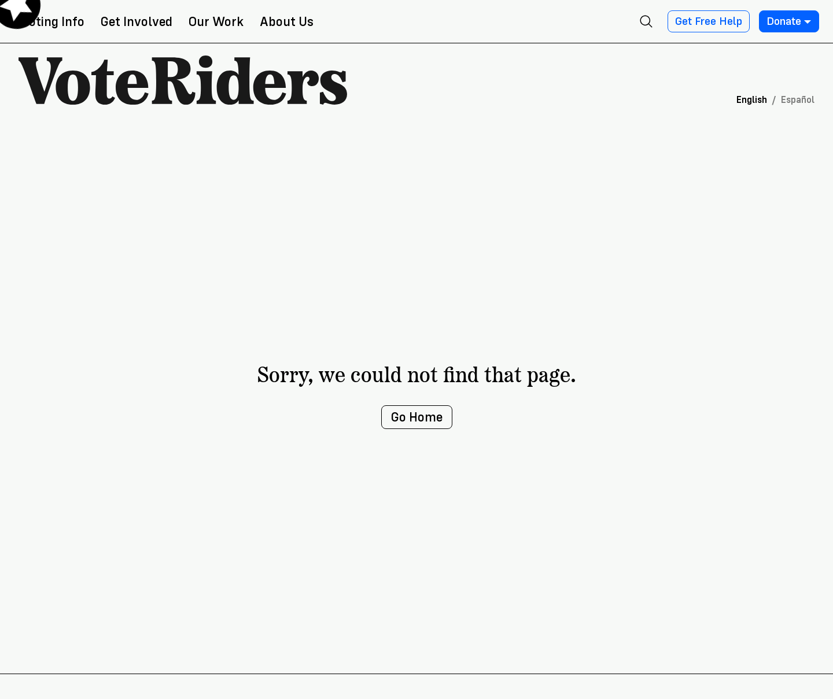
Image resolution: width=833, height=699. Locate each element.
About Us (287, 21)
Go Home (417, 417)
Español (797, 100)
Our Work (216, 21)
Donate (789, 21)
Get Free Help (708, 21)
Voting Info (52, 21)
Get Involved (136, 21)
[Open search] (646, 21)
